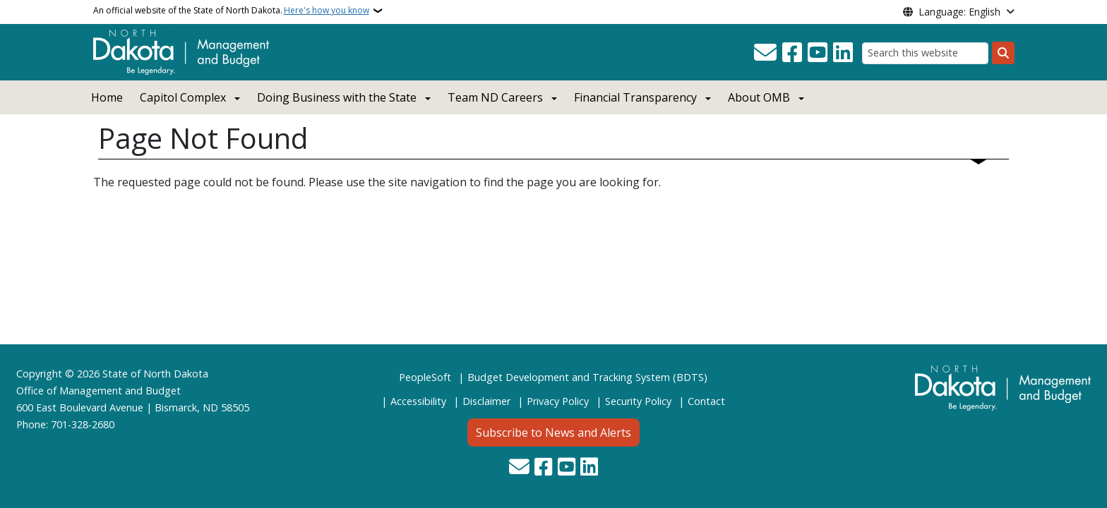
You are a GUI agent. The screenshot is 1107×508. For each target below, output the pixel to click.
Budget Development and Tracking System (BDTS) (587, 377)
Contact (706, 401)
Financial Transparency (635, 97)
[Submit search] (1003, 53)
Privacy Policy (558, 401)
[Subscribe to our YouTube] (817, 53)
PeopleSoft (425, 377)
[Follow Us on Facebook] (792, 53)
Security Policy (638, 401)
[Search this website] (925, 53)
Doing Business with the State (337, 97)
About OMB (759, 97)
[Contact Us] (765, 53)
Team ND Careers (495, 97)
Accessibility (418, 401)
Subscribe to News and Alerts (553, 432)
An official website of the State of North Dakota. (231, 10)
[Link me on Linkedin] (843, 53)
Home (107, 97)
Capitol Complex (183, 97)
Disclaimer (486, 401)
